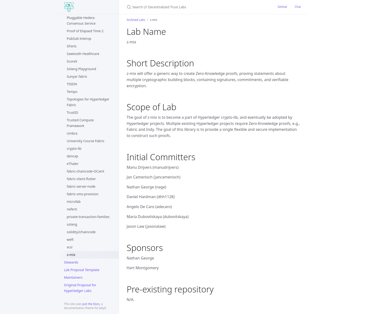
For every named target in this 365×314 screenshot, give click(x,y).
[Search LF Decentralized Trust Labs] (182, 7)
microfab (74, 201)
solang (72, 224)
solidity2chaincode (81, 232)
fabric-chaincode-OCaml (85, 171)
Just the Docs (91, 304)
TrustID (72, 112)
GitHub (282, 7)
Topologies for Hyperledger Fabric (88, 102)
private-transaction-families (88, 216)
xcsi (69, 247)
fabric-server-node (81, 186)
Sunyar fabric (77, 76)
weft (70, 239)
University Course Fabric (85, 141)
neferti (72, 209)
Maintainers (73, 277)
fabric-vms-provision (82, 194)
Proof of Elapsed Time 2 (85, 31)
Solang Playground (81, 69)
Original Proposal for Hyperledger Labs (80, 288)
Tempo (72, 91)
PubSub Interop (79, 38)
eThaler (72, 163)
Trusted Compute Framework (80, 123)
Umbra (72, 133)
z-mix (71, 254)
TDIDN (72, 84)
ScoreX (72, 61)
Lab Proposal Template (81, 270)
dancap (72, 156)
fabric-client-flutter (81, 179)
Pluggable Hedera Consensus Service (81, 20)
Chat (298, 7)
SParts (72, 46)
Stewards (71, 262)
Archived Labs (136, 20)
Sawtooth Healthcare (83, 53)
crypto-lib (74, 148)
